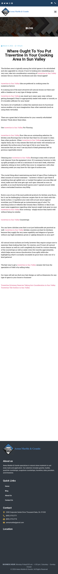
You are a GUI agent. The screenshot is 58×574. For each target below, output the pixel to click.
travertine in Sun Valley (39, 73)
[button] (55, 11)
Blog (6, 491)
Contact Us (9, 500)
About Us (8, 495)
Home (7, 486)
